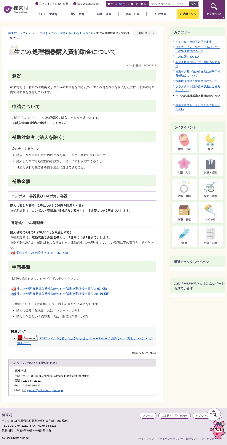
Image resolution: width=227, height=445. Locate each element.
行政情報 (160, 14)
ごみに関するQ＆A (187, 56)
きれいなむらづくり (81, 33)
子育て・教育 (76, 14)
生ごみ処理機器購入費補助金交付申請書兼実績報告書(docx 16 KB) (60, 293)
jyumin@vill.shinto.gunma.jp (45, 390)
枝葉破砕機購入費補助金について (196, 81)
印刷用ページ (147, 33)
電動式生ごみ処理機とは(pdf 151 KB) (39, 252)
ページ (126, 4)
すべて (114, 4)
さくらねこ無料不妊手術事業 (193, 41)
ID (145, 4)
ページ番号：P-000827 (141, 65)
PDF (137, 4)
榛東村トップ (16, 33)
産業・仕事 (133, 14)
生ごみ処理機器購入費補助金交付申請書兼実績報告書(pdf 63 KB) (59, 288)
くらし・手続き (47, 14)
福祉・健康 (104, 14)
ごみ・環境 (58, 33)
